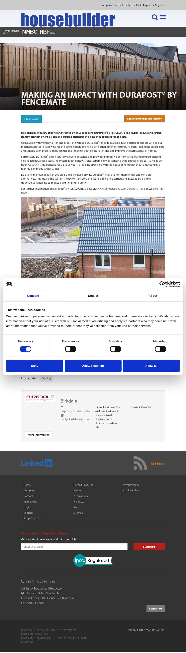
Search (77, 507)
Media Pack (134, 5)
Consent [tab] (33, 295)
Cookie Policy (131, 490)
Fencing (46, 378)
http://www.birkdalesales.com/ (79, 411)
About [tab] (152, 295)
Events (77, 490)
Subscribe (149, 546)
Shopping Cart (32, 518)
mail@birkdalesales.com (75, 419)
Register (28, 512)
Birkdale (69, 401)
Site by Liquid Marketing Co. (146, 630)
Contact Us (120, 5)
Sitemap (78, 512)
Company (106, 5)
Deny (34, 365)
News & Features (83, 485)
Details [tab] (93, 295)
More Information (38, 434)
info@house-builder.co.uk (44, 588)
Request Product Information (144, 118)
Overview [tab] (31, 119)
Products (78, 501)
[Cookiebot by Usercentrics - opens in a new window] (162, 284)
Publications (80, 496)
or (158, 5)
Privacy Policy (131, 485)
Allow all (151, 365)
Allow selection (93, 365)
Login (27, 507)
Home (27, 485)
